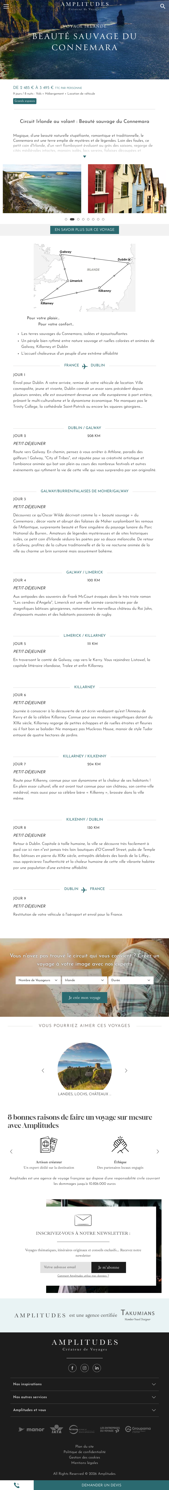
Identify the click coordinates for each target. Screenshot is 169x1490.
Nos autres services (30, 1397)
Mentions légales (84, 1463)
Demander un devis (101, 1485)
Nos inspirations (27, 1384)
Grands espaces (24, 101)
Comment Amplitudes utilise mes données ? (83, 1276)
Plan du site (84, 1447)
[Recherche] (163, 6)
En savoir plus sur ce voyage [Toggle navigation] (84, 230)
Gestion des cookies (84, 1457)
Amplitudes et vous (29, 1410)
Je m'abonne (108, 1267)
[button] (17, 1485)
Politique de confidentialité (85, 1452)
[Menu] (6, 6)
